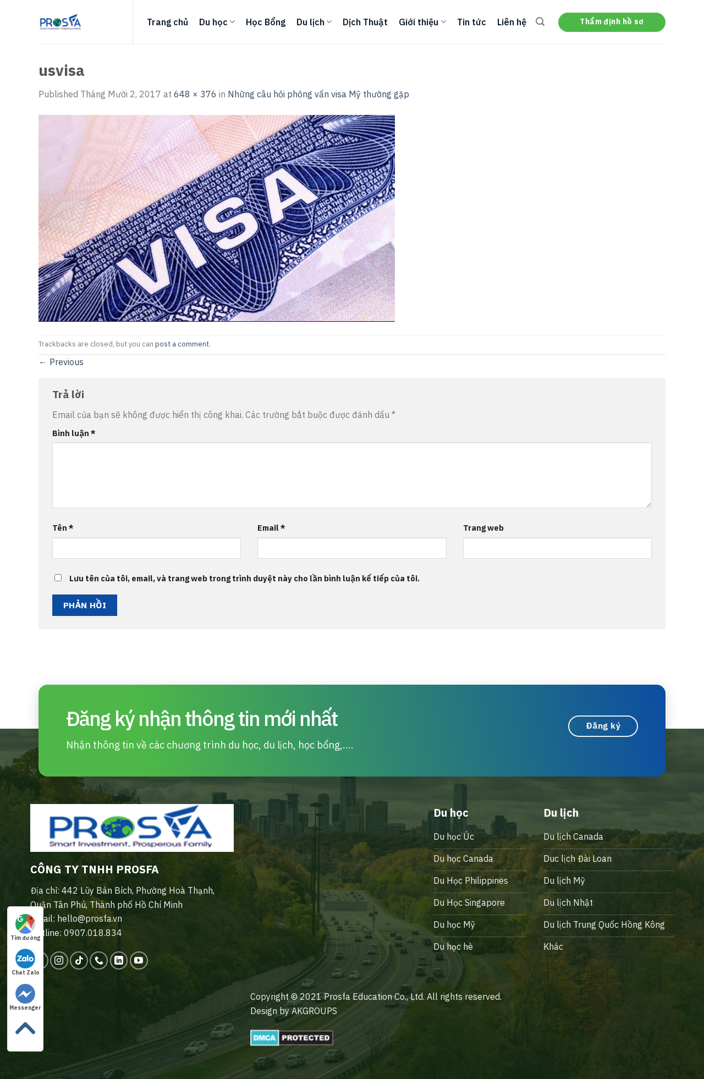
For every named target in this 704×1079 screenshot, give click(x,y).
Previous (61, 361)
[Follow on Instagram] (59, 960)
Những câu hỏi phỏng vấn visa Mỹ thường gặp (318, 94)
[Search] (540, 21)
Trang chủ (167, 21)
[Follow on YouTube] (139, 960)
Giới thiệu (422, 21)
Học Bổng (265, 21)
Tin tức (471, 21)
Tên (63, 527)
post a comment (182, 344)
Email (271, 527)
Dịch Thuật (365, 21)
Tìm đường (25, 928)
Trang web (483, 527)
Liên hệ (511, 21)
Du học (217, 21)
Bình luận (74, 433)
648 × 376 (195, 94)
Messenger (25, 997)
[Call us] (99, 960)
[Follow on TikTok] (79, 960)
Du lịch (314, 21)
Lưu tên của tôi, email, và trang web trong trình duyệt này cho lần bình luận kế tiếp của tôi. (244, 578)
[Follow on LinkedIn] (119, 960)
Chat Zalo (26, 962)
